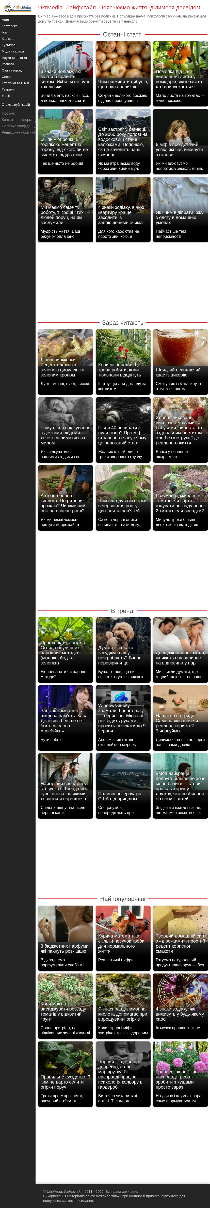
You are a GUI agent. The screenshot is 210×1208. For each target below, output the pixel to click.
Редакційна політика (18, 132)
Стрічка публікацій (16, 104)
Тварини (8, 89)
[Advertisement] (122, 280)
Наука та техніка (14, 58)
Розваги (8, 64)
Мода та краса (13, 51)
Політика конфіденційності (23, 126)
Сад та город (12, 70)
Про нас (8, 113)
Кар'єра (7, 39)
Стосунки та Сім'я (15, 83)
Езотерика (10, 26)
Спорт (6, 77)
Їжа (4, 32)
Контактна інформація (20, 120)
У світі (6, 96)
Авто (5, 20)
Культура (8, 45)
